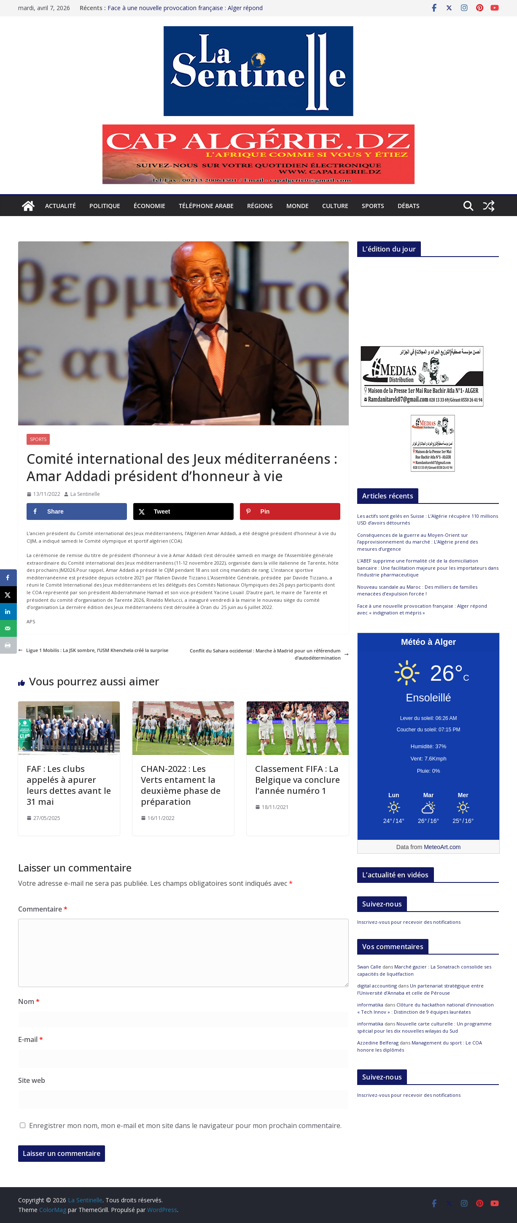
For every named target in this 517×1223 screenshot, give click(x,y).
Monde (297, 206)
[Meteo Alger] (428, 795)
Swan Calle (369, 966)
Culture (335, 206)
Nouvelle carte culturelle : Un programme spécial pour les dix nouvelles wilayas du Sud (424, 1027)
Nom (29, 1001)
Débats (409, 206)
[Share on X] (183, 511)
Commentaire (42, 909)
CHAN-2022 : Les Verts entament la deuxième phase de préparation (181, 785)
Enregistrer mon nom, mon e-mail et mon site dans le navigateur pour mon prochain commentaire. (185, 1125)
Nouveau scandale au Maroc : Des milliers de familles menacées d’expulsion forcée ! (417, 590)
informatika (370, 1004)
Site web (31, 1080)
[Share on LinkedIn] (8, 611)
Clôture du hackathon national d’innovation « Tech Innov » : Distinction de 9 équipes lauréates (425, 1008)
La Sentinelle (85, 494)
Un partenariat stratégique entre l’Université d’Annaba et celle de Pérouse (420, 989)
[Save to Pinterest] (290, 511)
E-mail (30, 1039)
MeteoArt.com (442, 847)
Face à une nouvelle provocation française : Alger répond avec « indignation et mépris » (185, 12)
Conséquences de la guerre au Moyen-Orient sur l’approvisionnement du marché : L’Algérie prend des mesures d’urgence (417, 542)
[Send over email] (8, 628)
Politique (104, 206)
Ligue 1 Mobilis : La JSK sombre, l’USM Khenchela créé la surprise (93, 650)
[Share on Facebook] (77, 511)
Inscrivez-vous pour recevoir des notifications (408, 922)
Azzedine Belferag (378, 1042)
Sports (373, 206)
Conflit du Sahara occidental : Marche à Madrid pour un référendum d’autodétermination (269, 654)
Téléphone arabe (206, 206)
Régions (260, 206)
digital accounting (377, 985)
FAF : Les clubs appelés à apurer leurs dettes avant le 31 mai (69, 785)
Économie (149, 206)
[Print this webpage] (8, 645)
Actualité (60, 206)
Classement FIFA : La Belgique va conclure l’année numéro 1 (297, 779)
